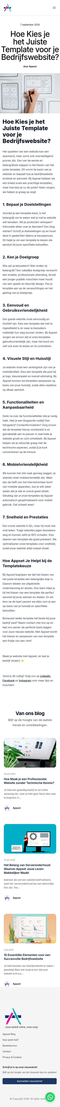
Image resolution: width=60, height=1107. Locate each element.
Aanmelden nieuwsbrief (29, 1081)
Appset (17, 808)
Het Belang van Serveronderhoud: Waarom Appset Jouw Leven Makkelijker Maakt (27, 868)
